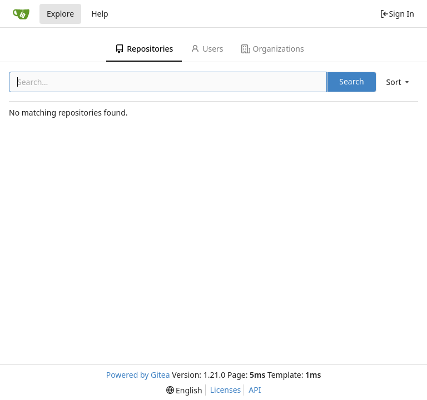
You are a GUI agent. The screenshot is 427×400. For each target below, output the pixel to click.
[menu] (398, 82)
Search (351, 81)
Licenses (225, 389)
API (255, 389)
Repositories (144, 48)
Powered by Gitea (138, 374)
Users (207, 48)
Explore (60, 13)
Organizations (272, 48)
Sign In (397, 13)
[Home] (21, 14)
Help (99, 13)
